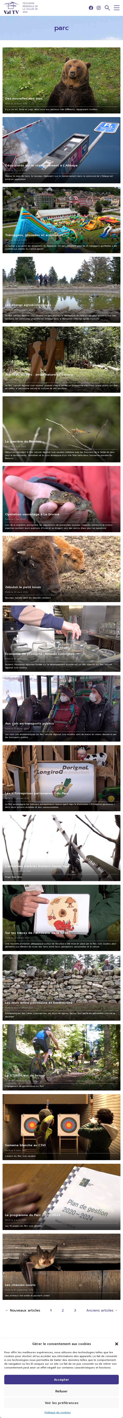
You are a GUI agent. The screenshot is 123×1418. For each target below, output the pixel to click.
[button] (117, 1344)
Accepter (61, 1379)
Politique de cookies (58, 1412)
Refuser (61, 1391)
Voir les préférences (61, 1403)
